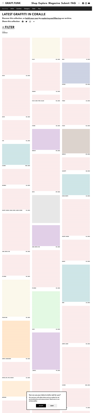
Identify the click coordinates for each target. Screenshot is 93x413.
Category (27, 8)
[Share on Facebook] (22, 21)
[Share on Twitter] (26, 21)
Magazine (54, 3)
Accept (41, 405)
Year (39, 8)
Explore (42, 3)
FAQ (73, 3)
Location (18, 8)
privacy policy (33, 401)
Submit (65, 3)
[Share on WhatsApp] (30, 21)
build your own (31, 18)
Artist (12, 8)
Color (33, 8)
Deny (52, 405)
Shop (34, 3)
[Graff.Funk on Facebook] (83, 3)
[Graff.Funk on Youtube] (89, 3)
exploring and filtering (51, 18)
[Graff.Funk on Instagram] (86, 3)
